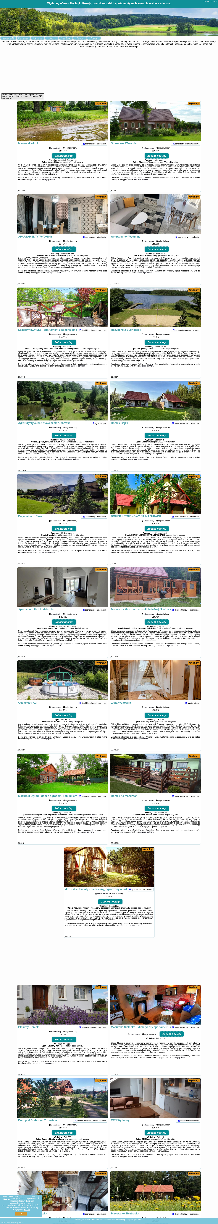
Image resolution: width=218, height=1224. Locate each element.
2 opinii (175, 541)
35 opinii (182, 634)
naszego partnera (48, 185)
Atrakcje (80, 38)
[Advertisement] (109, 70)
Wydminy (101, 103)
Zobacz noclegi (64, 161)
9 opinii (165, 1145)
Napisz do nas (137, 1220)
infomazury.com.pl (210, 1)
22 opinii (168, 261)
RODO (27, 1210)
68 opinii (83, 448)
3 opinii (167, 820)
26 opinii (72, 1052)
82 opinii (79, 1145)
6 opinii (74, 541)
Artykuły (94, 38)
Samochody (65, 38)
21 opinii (72, 727)
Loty (51, 38)
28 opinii (164, 448)
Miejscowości (37, 38)
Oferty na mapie (23, 38)
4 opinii (169, 354)
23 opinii (77, 261)
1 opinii (90, 354)
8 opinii (93, 820)
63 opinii (167, 168)
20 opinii (165, 727)
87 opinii (72, 168)
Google (7, 1199)
